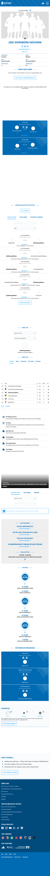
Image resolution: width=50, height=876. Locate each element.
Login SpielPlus (5, 819)
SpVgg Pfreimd (11, 402)
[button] (22, 46)
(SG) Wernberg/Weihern (13, 392)
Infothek (3, 796)
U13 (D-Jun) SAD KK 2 (31, 61)
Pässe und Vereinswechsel (8, 806)
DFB (6, 854)
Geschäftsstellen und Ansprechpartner (11, 789)
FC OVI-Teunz (11, 399)
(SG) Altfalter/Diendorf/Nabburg (14, 386)
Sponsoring (4, 791)
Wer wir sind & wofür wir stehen (10, 786)
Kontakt (3, 799)
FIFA (15, 854)
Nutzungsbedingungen (7, 857)
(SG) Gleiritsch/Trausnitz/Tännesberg (15, 389)
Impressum (25, 857)
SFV (2, 854)
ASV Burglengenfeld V (12, 396)
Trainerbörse (4, 817)
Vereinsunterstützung (7, 794)
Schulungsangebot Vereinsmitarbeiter (11, 812)
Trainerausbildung (6, 809)
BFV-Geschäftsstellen (7, 814)
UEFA (10, 854)
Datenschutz (17, 857)
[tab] (11, 217)
